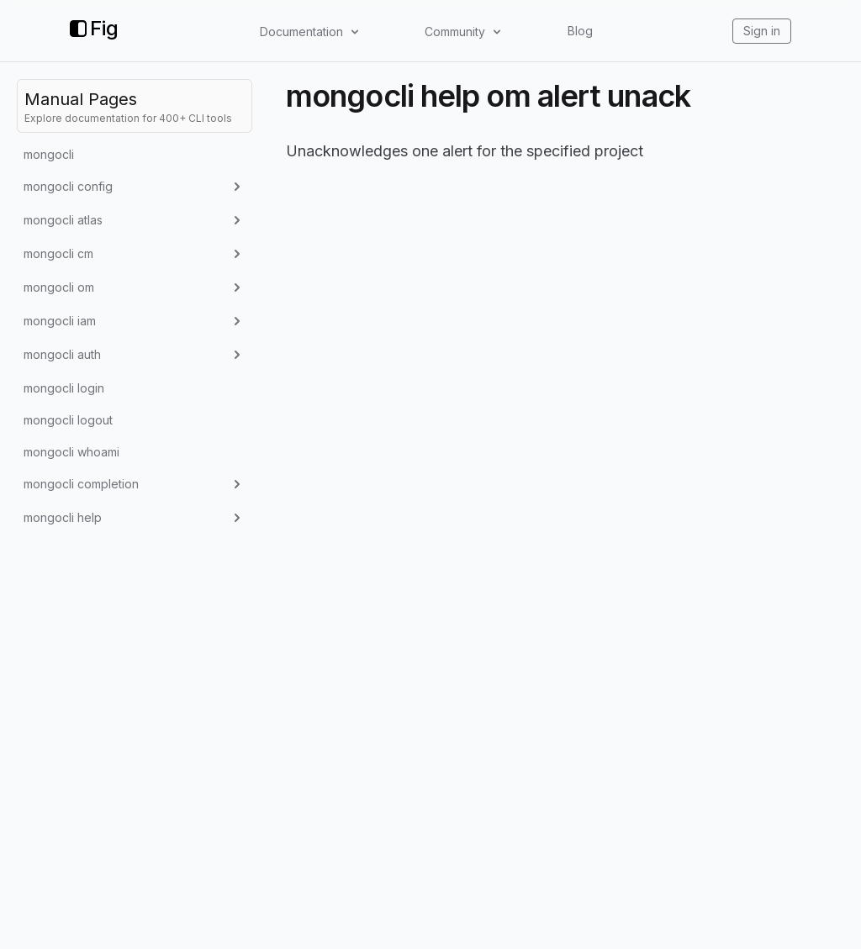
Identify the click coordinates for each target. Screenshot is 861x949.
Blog (580, 31)
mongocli (49, 154)
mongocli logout (68, 420)
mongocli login (64, 388)
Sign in (761, 31)
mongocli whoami (71, 452)
